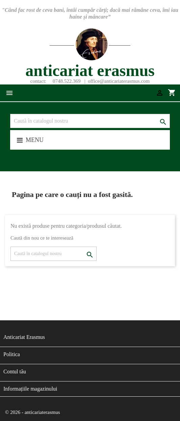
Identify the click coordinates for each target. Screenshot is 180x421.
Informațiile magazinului (30, 389)
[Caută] (90, 121)
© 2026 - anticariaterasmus (32, 412)
